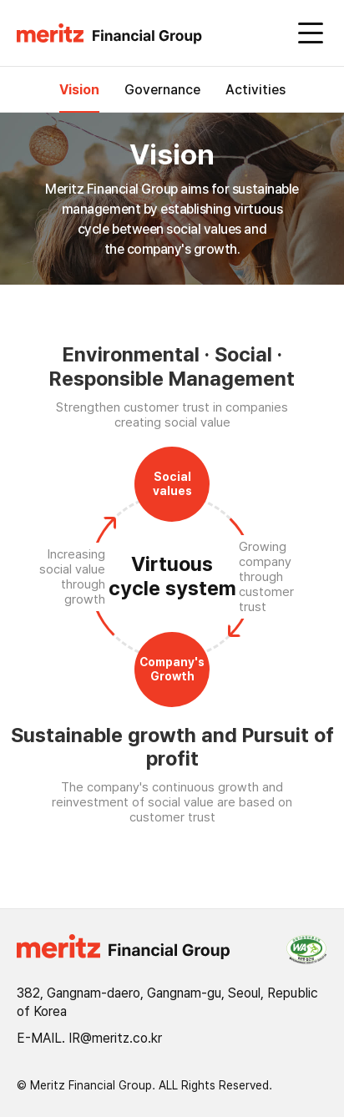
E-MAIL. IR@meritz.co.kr (89, 1038)
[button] (116, 34)
